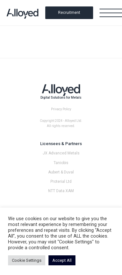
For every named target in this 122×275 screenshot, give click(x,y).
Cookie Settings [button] (26, 260)
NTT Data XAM (61, 191)
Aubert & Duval (61, 172)
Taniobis (61, 163)
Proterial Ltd (61, 181)
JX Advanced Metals (61, 153)
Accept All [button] (62, 260)
